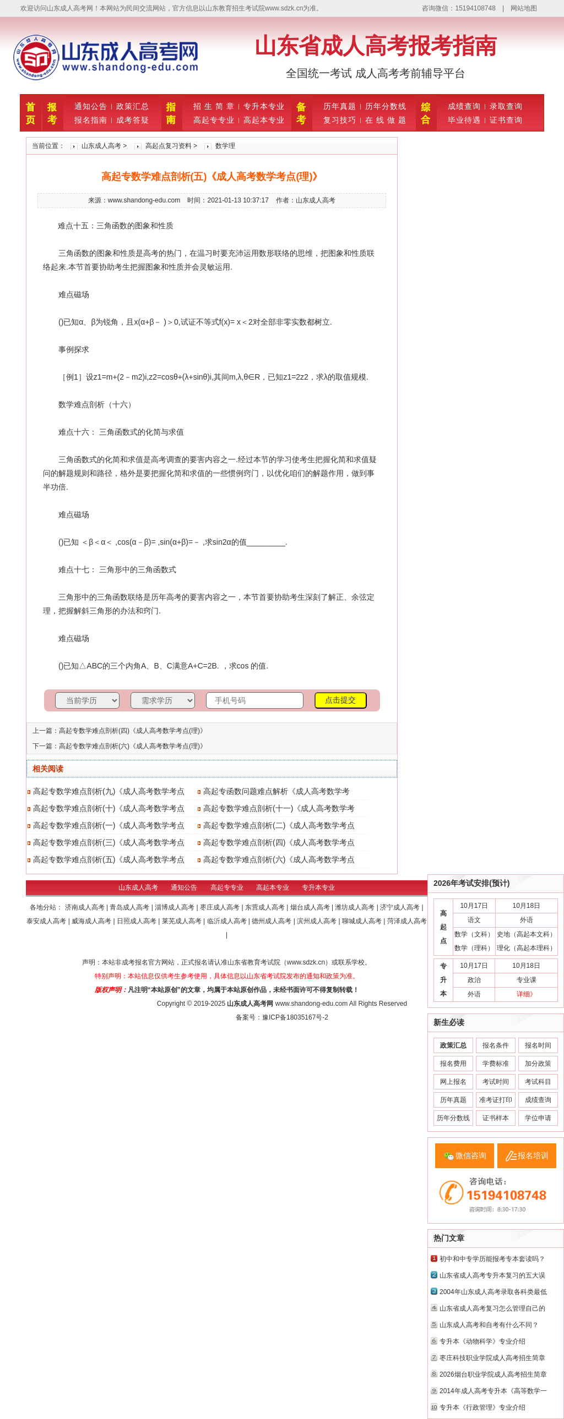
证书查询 (506, 120)
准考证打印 (495, 1100)
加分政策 (538, 1063)
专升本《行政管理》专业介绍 (482, 1407)
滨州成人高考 (317, 921)
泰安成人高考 (47, 921)
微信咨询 (470, 1155)
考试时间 (495, 1082)
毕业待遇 (464, 120)
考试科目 (538, 1082)
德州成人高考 (272, 921)
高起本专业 (264, 120)
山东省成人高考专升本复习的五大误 (492, 1275)
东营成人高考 (265, 907)
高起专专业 (214, 120)
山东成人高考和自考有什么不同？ (489, 1325)
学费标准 (495, 1063)
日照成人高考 (137, 921)
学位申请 (538, 1118)
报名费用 (453, 1063)
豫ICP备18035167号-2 (295, 1017)
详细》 (526, 994)
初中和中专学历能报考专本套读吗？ (492, 1259)
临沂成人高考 (227, 921)
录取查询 (506, 106)
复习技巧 (339, 120)
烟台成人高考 (311, 907)
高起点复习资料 (168, 146)
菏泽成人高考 (407, 921)
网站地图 (524, 8)
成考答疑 (132, 120)
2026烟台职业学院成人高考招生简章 (493, 1374)
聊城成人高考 (362, 921)
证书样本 (495, 1118)
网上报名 (453, 1082)
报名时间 (538, 1045)
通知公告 (90, 106)
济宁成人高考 (400, 907)
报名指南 (90, 120)
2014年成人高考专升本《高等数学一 (493, 1391)
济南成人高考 (85, 907)
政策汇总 (132, 106)
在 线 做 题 (385, 120)
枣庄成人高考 (220, 907)
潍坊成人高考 (355, 907)
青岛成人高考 (130, 907)
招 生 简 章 (214, 106)
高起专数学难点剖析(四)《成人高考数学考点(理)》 (133, 731)
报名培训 (533, 1155)
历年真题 (339, 106)
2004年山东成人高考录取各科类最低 (493, 1292)
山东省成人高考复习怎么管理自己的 (492, 1308)
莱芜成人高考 (182, 921)
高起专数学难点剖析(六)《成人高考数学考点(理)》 (133, 746)
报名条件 (495, 1045)
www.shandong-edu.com (311, 1003)
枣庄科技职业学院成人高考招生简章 (492, 1358)
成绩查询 (464, 106)
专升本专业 (264, 106)
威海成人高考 (92, 921)
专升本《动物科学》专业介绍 (482, 1341)
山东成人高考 (101, 146)
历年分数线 (385, 106)
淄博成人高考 (175, 907)
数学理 (225, 146)
